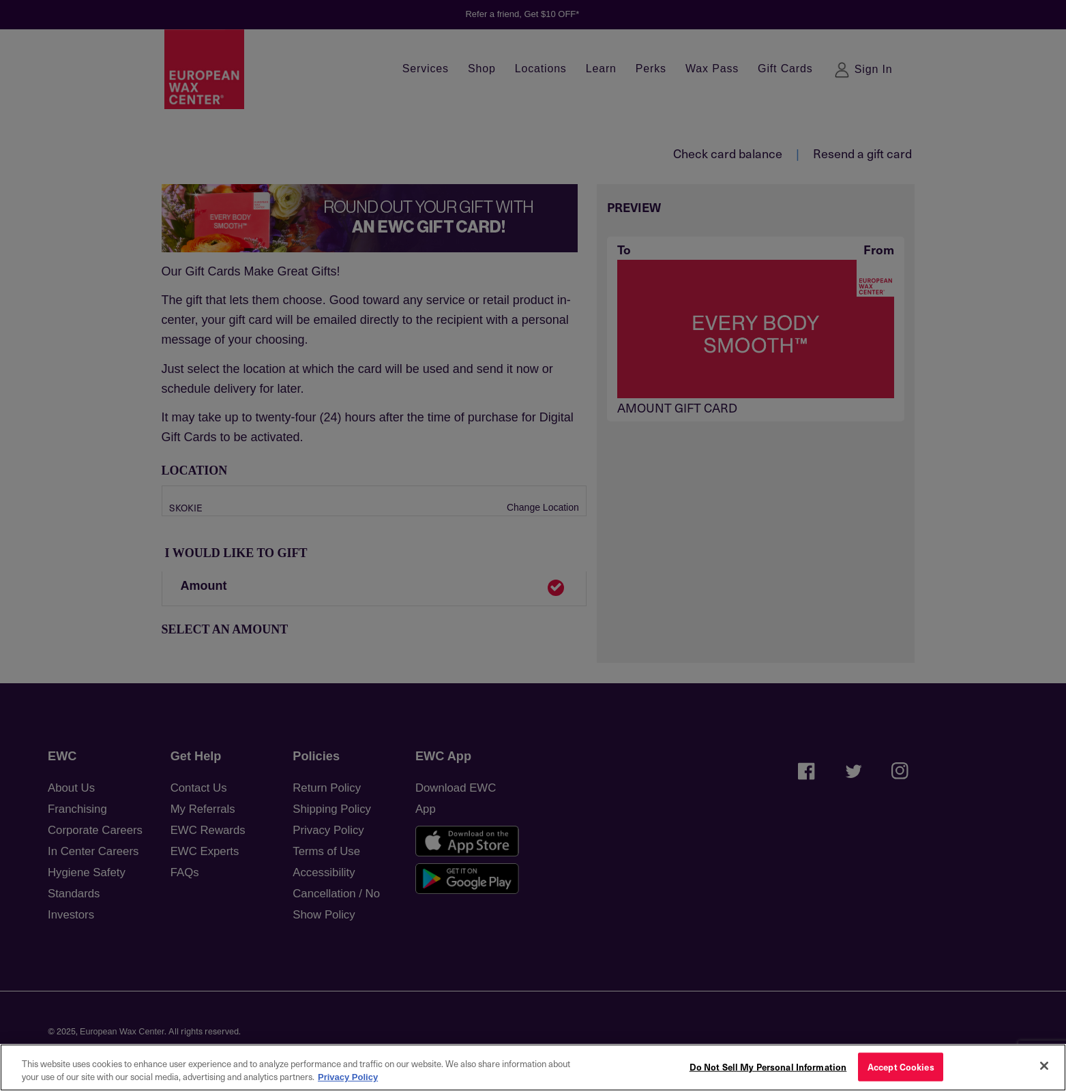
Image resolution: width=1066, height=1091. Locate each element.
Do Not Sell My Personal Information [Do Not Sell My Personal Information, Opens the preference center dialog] (768, 1066)
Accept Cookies (901, 1066)
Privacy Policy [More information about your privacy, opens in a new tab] (348, 1077)
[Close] (1044, 1066)
